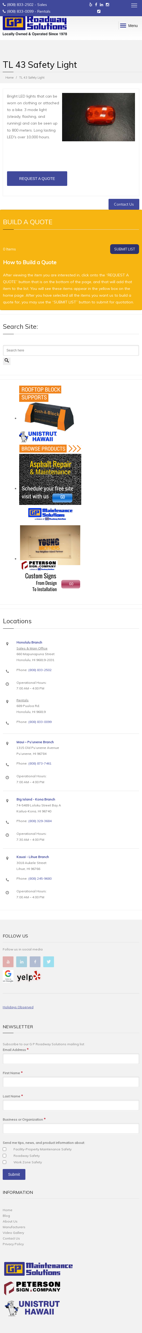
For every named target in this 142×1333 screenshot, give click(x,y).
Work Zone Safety (27, 1162)
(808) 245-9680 (40, 878)
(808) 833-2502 (20, 4)
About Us (10, 1221)
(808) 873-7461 (40, 763)
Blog (6, 1216)
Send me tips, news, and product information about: (44, 1143)
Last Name (13, 1096)
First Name (13, 1073)
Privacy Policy (13, 1244)
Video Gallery (13, 1233)
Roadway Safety (26, 1156)
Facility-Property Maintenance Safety (42, 1149)
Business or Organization (24, 1119)
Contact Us (124, 204)
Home (9, 77)
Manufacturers (14, 1227)
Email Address (16, 1050)
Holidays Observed (18, 1007)
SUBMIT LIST (124, 249)
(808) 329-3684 (40, 821)
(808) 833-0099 (20, 11)
